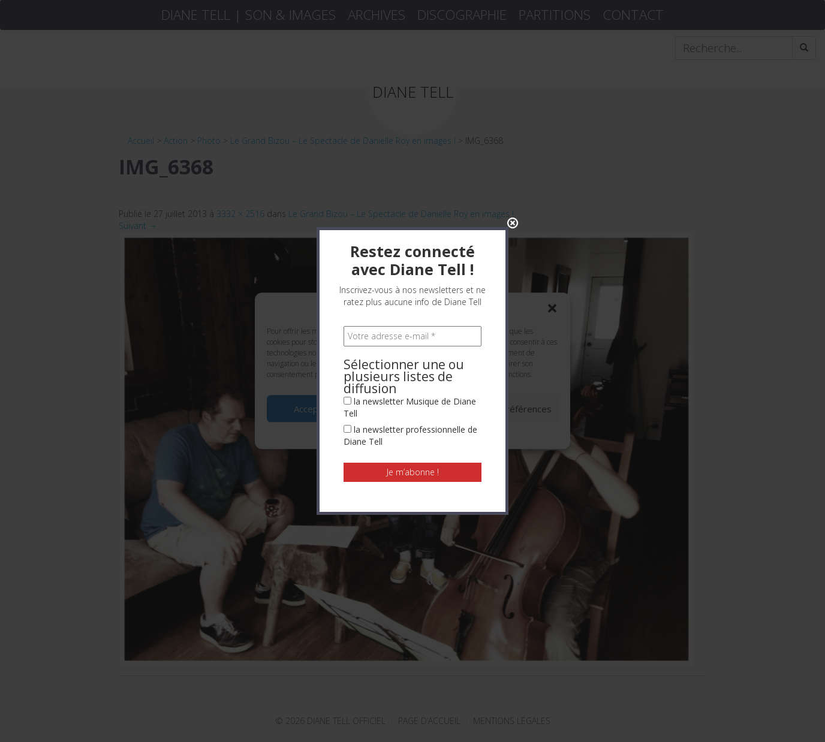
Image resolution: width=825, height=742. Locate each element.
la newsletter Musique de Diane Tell (410, 342)
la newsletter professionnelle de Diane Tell (410, 370)
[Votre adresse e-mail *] (412, 271)
